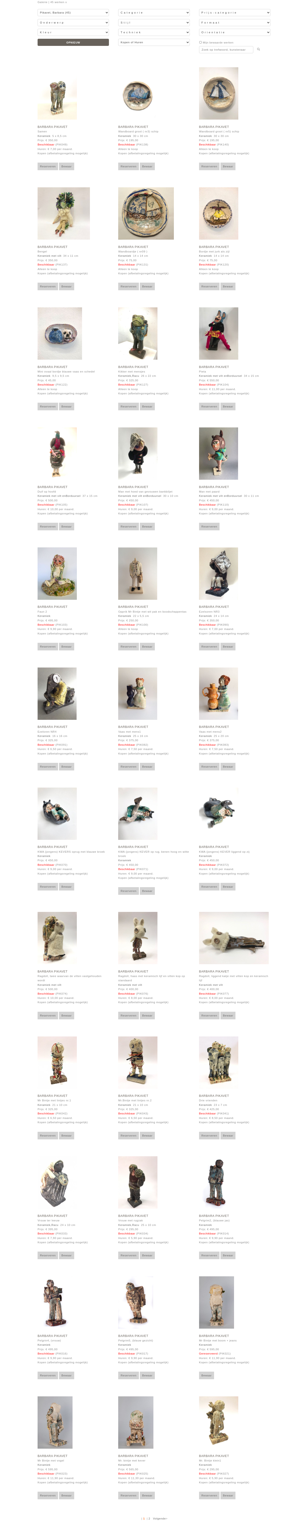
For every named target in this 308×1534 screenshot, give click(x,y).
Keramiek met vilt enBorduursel (220, 375)
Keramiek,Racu (128, 375)
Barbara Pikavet (53, 127)
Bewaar (66, 166)
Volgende (159, 1518)
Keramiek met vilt (49, 255)
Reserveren (48, 166)
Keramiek (44, 136)
